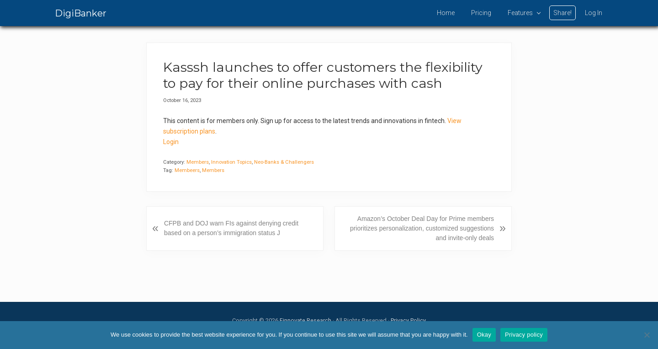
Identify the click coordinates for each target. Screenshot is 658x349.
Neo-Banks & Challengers (284, 162)
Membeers (187, 170)
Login (171, 141)
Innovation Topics (231, 162)
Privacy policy (524, 334)
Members (197, 162)
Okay (484, 334)
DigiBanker (80, 13)
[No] (646, 334)
